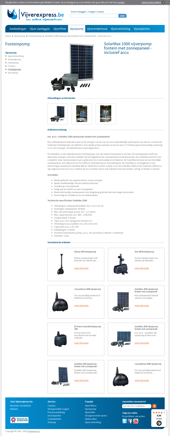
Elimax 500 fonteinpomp (85, 251)
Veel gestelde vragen (58, 408)
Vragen (92, 11)
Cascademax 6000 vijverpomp (87, 289)
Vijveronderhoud (97, 29)
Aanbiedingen (17, 29)
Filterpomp (13, 62)
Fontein (11, 65)
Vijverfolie (90, 412)
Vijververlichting (120, 29)
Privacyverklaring (56, 412)
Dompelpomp (14, 59)
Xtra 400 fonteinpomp (144, 251)
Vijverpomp (77, 29)
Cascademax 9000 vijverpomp (148, 364)
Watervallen (91, 418)
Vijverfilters (90, 405)
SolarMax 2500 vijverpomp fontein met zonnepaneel (146, 290)
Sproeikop (13, 72)
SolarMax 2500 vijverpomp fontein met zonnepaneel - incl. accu (146, 329)
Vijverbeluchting (16, 56)
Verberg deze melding (151, 2)
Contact (100, 11)
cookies (120, 2)
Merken (14, 408)
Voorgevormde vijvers (96, 415)
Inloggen (82, 11)
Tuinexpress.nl (33, 431)
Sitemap (52, 422)
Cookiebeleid (54, 418)
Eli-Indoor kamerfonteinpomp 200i (87, 327)
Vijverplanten (142, 29)
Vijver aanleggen (40, 29)
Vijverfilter (59, 29)
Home (73, 11)
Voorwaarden (54, 415)
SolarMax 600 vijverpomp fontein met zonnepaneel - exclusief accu (86, 366)
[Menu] (165, 411)
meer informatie (81, 268)
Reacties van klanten (20, 405)
